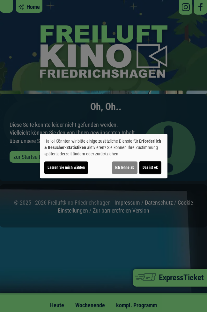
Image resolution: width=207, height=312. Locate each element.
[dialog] (103, 156)
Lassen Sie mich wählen (66, 167)
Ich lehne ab (124, 167)
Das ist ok (150, 167)
